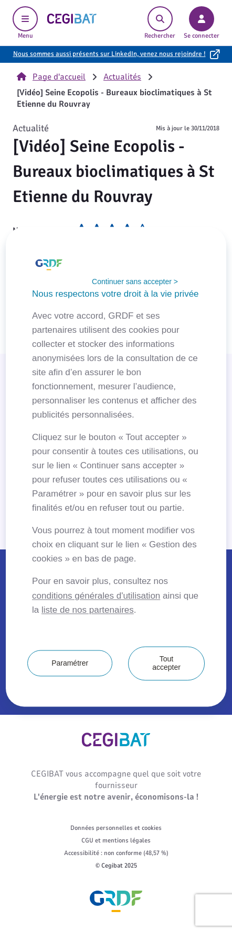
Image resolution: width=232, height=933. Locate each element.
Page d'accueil (51, 77)
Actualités (122, 77)
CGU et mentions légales (116, 840)
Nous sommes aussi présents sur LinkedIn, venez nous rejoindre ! (109, 54)
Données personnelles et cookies (116, 828)
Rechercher (159, 23)
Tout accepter (166, 663)
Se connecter (201, 23)
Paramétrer (69, 663)
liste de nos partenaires (87, 610)
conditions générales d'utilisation (96, 596)
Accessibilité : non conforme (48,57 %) (116, 853)
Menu (25, 23)
